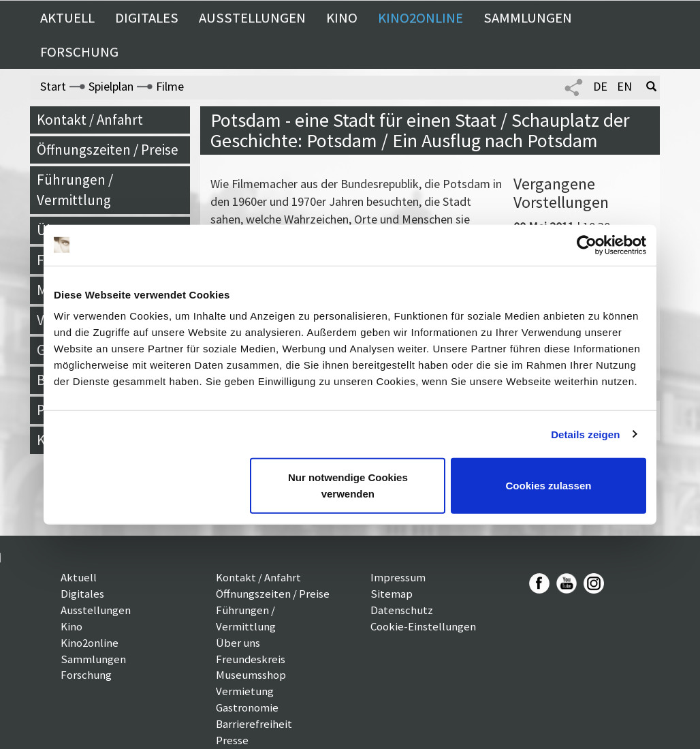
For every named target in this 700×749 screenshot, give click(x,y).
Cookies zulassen (549, 485)
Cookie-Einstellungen (423, 626)
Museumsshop (251, 674)
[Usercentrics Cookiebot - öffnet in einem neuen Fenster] (586, 244)
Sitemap (391, 593)
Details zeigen (585, 434)
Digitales (146, 18)
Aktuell (67, 18)
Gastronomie (247, 707)
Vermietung (245, 691)
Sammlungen (527, 18)
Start (53, 86)
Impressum (398, 577)
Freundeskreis (250, 659)
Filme (170, 86)
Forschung (79, 52)
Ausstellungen (252, 18)
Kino (341, 18)
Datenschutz (401, 609)
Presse (232, 740)
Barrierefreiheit (254, 723)
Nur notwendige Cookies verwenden (348, 486)
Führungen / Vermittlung (75, 189)
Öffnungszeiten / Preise (107, 149)
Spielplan (111, 86)
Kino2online (420, 18)
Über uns (238, 642)
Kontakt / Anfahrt (90, 119)
